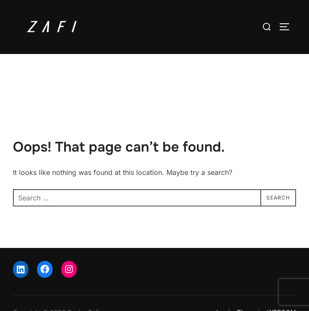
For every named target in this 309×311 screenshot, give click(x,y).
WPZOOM (281, 276)
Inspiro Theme (236, 276)
